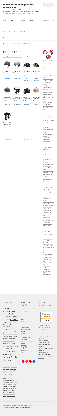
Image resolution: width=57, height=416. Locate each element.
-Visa (22, 352)
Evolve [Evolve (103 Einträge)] (6, 334)
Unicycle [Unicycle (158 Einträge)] (5, 351)
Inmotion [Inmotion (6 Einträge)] (12, 382)
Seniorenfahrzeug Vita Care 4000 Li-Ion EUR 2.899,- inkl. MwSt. (48, 207)
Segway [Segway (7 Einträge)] (14, 386)
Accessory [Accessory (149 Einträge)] (6, 308)
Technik (16, 26)
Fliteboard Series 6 (47, 166)
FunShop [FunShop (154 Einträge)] (6, 336)
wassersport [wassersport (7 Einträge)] (5, 394)
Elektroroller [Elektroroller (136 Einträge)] (6, 326)
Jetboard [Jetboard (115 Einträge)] (5, 338)
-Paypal (23, 333)
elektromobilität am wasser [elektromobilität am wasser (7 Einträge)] (8, 376)
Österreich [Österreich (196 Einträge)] (7, 360)
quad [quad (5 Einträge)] (8, 386)
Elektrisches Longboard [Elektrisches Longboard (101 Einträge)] (11, 324)
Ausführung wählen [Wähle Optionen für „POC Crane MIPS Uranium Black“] (7, 130)
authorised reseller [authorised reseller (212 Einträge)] (10, 311)
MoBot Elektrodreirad (48, 172)
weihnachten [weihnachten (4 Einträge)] (10, 394)
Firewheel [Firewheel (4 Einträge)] (16, 378)
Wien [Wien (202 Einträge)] (5, 354)
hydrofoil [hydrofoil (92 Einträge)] (10, 336)
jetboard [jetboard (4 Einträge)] (16, 382)
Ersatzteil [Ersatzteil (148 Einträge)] (14, 332)
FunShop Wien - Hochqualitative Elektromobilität (18, 6)
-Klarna (23, 331)
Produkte (23, 20)
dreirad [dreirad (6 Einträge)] (12, 367)
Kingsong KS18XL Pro (48, 244)
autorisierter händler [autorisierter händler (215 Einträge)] (11, 316)
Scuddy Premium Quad (48, 177)
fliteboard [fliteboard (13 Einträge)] (7, 380)
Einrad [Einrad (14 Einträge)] (4, 371)
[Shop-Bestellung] (12, 57)
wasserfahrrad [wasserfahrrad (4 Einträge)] (5, 392)
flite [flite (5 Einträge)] (3, 380)
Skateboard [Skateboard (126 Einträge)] (9, 346)
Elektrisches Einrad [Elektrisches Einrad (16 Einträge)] (7, 373)
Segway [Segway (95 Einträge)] (4, 346)
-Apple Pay (23, 345)
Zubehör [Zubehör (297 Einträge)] (14, 357)
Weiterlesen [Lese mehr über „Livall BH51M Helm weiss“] (36, 104)
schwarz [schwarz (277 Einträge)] (6, 343)
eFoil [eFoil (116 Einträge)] (8, 322)
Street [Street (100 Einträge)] (4, 348)
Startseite (7, 43)
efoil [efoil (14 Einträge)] (15, 369)
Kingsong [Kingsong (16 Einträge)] (5, 384)
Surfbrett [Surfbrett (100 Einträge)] (13, 348)
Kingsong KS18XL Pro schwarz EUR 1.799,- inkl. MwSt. (48, 198)
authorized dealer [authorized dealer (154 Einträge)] (8, 314)
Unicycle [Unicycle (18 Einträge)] (9, 390)
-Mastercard (24, 350)
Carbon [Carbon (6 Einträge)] (8, 367)
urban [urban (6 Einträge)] (13, 390)
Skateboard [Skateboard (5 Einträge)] (8, 388)
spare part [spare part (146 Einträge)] (15, 346)
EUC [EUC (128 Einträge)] (4, 334)
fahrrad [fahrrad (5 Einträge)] (9, 378)
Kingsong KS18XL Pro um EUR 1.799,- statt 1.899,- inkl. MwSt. (48, 102)
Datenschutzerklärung (9, 407)
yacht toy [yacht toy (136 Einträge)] (9, 354)
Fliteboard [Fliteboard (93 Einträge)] (10, 334)
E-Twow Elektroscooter (48, 171)
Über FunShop (23, 32)
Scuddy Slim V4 (46, 127)
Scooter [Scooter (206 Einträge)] (13, 344)
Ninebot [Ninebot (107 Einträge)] (10, 341)
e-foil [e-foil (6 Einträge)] (4, 369)
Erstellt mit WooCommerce (23, 407)
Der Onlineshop (12, 20)
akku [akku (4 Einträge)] (4, 367)
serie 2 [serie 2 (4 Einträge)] (4, 388)
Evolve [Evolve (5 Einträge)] (6, 378)
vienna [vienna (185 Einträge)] (11, 351)
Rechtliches (6, 26)
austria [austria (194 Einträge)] (11, 308)
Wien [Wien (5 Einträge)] (14, 394)
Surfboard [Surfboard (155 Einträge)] (9, 349)
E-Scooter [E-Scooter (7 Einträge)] (12, 369)
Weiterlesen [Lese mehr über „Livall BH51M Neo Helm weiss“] (17, 78)
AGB (4, 37)
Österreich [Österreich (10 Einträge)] (13, 396)
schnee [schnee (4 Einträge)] (11, 386)
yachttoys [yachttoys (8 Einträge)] (9, 396)
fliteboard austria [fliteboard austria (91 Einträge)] (15, 334)
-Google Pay (24, 347)
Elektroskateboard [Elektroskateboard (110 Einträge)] (7, 332)
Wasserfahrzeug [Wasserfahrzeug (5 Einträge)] (11, 392)
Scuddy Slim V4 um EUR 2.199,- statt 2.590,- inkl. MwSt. (48, 75)
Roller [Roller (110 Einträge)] (13, 341)
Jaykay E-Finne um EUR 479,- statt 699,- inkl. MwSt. (48, 107)
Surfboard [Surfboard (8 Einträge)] (5, 390)
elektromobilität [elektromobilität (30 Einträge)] (7, 374)
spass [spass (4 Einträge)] (11, 388)
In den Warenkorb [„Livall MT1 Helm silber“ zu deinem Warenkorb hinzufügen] (36, 79)
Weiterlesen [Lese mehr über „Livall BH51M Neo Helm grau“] (7, 78)
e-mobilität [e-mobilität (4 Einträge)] (7, 369)
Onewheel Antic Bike (47, 262)
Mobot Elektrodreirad (48, 129)
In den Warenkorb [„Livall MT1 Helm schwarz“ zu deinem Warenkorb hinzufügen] (26, 79)
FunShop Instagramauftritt (10, 32)
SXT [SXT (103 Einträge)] (16, 349)
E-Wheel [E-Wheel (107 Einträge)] (4, 322)
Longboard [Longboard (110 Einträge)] (9, 338)
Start (4, 20)
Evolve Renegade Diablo (48, 164)
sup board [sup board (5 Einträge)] (14, 388)
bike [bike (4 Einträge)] (6, 367)
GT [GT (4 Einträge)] (9, 382)
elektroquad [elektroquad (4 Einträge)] (16, 376)
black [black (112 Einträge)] (4, 320)
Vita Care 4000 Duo (47, 137)
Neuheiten (32, 20)
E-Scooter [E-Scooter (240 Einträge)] (14, 319)
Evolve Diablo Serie (47, 257)
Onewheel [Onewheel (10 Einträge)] (5, 386)
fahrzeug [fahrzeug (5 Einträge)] (12, 378)
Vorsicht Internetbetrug (28, 26)
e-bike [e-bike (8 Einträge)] (15, 367)
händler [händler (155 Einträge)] (14, 336)
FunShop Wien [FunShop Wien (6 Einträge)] (6, 382)
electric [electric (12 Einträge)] (7, 371)
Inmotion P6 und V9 (47, 245)
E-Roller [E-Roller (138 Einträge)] (8, 320)
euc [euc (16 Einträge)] (4, 378)
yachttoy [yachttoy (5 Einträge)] (4, 396)
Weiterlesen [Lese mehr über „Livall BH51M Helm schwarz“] (26, 104)
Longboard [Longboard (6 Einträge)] (10, 384)
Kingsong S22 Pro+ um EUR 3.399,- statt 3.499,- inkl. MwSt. (48, 97)
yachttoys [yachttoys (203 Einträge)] (6, 357)
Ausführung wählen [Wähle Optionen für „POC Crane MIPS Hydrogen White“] (17, 105)
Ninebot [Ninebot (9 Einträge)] (14, 384)
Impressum (34, 32)
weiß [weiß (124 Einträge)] (14, 351)
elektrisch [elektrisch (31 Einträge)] (12, 371)
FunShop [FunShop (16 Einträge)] (12, 380)
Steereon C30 (46, 240)
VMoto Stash (46, 242)
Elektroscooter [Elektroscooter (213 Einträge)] (8, 329)
